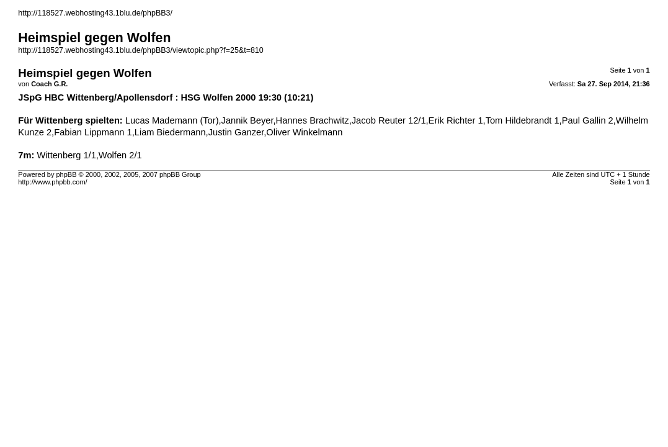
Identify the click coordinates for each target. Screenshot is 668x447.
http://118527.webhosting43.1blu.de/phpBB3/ (95, 13)
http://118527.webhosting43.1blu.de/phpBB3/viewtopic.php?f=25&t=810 (140, 50)
